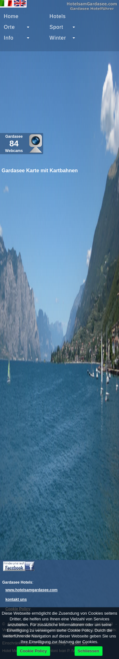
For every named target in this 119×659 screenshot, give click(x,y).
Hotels (58, 16)
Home (11, 16)
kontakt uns (16, 599)
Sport (56, 27)
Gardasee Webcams (14, 143)
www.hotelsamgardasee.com (31, 590)
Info (9, 38)
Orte (9, 27)
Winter (58, 38)
